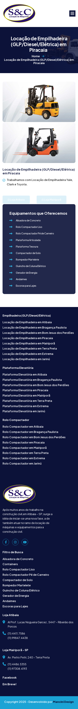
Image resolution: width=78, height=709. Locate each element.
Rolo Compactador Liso (19, 569)
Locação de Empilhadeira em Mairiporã (29, 343)
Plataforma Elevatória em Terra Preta (27, 401)
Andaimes (9, 601)
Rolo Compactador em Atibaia (23, 426)
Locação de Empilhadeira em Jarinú (26, 359)
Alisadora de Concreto (18, 559)
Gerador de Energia (16, 595)
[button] (72, 13)
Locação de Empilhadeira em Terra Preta (30, 348)
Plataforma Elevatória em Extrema (26, 406)
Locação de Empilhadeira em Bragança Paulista (35, 327)
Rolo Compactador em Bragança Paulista (30, 432)
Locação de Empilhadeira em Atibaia (27, 322)
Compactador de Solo (18, 580)
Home (36, 57)
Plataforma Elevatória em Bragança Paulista (32, 379)
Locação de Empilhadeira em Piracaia (28, 338)
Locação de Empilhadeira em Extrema (28, 354)
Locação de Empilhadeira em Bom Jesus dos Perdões (38, 333)
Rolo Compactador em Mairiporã (25, 447)
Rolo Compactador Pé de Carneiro (26, 574)
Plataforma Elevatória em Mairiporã (26, 395)
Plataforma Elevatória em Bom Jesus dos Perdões (36, 385)
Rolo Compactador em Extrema (24, 458)
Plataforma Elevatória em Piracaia (25, 390)
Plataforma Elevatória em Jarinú (24, 411)
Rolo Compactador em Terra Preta (26, 453)
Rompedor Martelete (17, 585)
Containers (10, 564)
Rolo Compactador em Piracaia (24, 442)
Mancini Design (63, 702)
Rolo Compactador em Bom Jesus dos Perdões (34, 437)
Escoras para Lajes (15, 606)
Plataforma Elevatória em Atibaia (25, 374)
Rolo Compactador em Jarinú (22, 463)
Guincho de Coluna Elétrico (21, 590)
